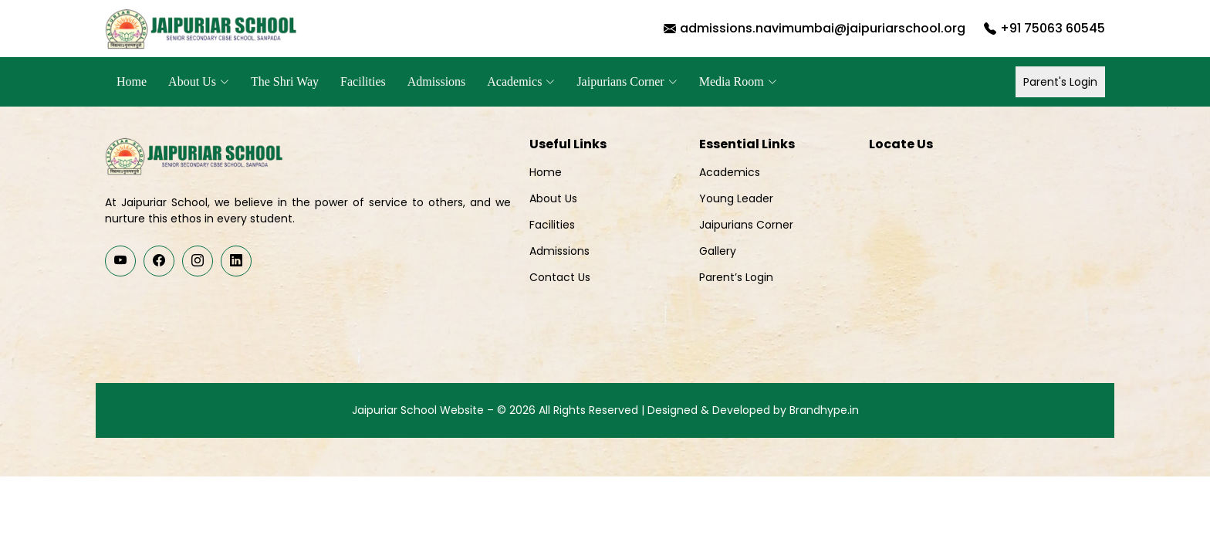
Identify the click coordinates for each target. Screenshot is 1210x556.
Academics (729, 172)
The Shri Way (285, 81)
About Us (553, 198)
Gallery (717, 251)
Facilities (363, 81)
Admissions (436, 81)
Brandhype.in (824, 410)
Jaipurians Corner (746, 224)
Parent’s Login (736, 277)
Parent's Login (1060, 82)
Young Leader (736, 198)
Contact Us (559, 277)
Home (132, 81)
